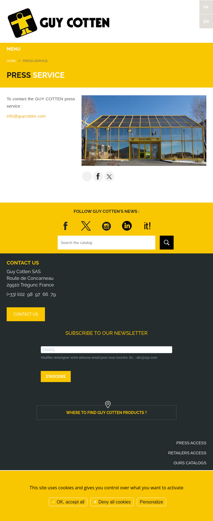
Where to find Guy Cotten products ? (106, 412)
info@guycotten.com (26, 116)
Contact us (23, 263)
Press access (191, 443)
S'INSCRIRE (56, 376)
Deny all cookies (112, 502)
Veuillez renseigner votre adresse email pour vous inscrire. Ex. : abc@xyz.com (99, 358)
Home (11, 61)
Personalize (151, 502)
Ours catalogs (189, 463)
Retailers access (187, 453)
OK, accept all (68, 502)
